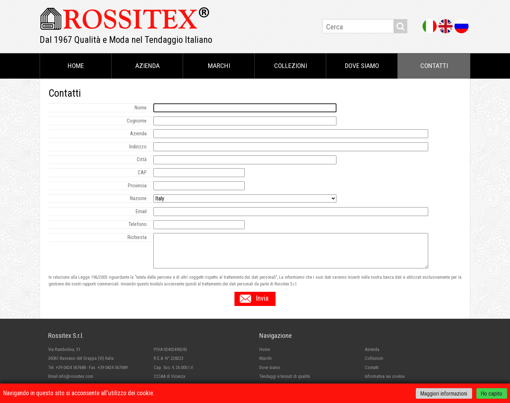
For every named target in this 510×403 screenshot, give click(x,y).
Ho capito (491, 393)
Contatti (434, 66)
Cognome (137, 121)
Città (142, 160)
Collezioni (290, 66)
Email (141, 212)
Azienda (147, 66)
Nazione (138, 198)
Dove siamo (362, 66)
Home (76, 66)
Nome (141, 108)
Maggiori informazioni (443, 393)
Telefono (138, 224)
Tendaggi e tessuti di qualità (284, 376)
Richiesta (137, 237)
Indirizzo (138, 147)
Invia (262, 298)
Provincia (137, 186)
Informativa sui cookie (384, 376)
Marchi (219, 66)
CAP (142, 173)
